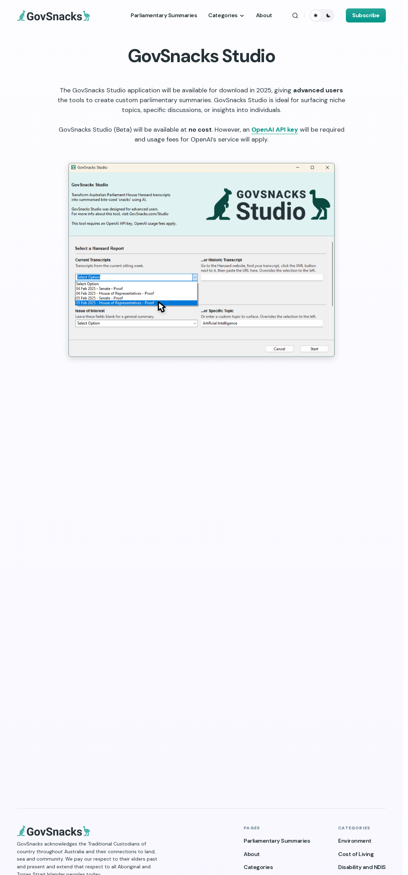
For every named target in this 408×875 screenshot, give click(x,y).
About (252, 854)
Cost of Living (356, 854)
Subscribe (366, 15)
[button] (295, 15)
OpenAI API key (274, 129)
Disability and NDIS (362, 867)
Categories (258, 867)
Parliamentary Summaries (277, 840)
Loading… (201, 578)
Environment (354, 840)
